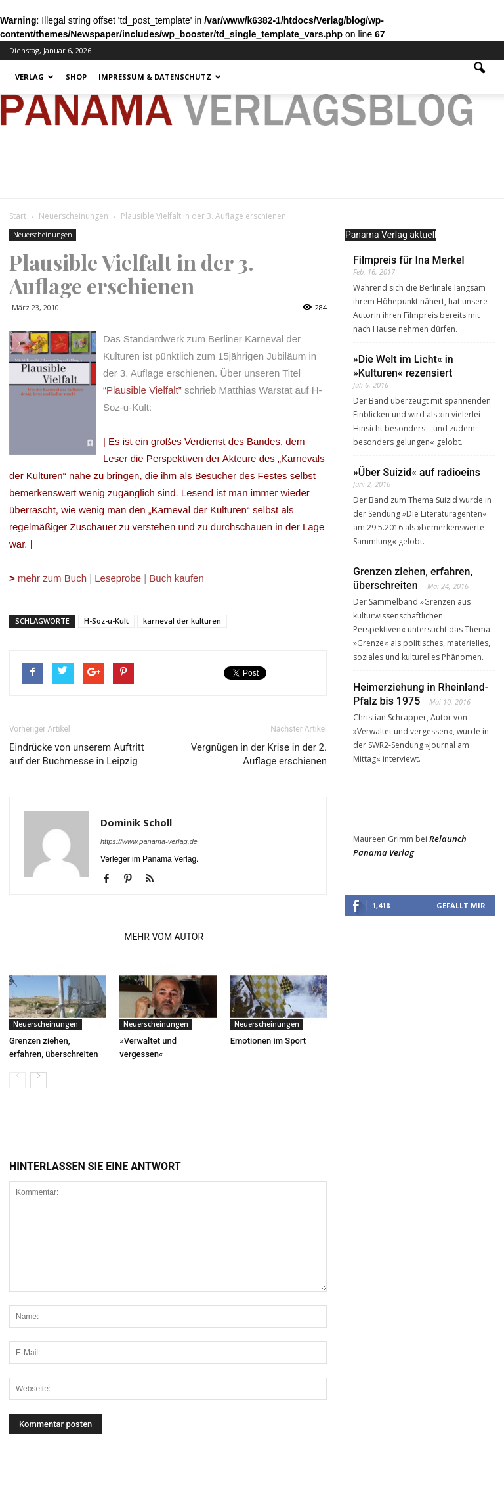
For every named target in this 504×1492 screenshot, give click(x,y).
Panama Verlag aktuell (390, 234)
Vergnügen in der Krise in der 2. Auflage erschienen (259, 754)
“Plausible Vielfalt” (142, 390)
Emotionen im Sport (268, 1041)
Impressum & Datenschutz (159, 77)
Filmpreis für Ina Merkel (409, 260)
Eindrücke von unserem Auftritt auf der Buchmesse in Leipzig (76, 754)
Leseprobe (117, 578)
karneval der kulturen (182, 621)
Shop (76, 77)
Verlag (34, 77)
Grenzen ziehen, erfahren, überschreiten (412, 578)
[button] (479, 77)
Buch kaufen (176, 578)
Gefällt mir (461, 905)
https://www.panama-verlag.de (149, 841)
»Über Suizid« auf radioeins (416, 472)
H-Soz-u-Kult (106, 621)
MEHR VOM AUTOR (163, 936)
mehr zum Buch (52, 578)
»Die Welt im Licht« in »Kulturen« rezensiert (403, 366)
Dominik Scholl (136, 822)
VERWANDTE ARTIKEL (62, 936)
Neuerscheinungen (42, 234)
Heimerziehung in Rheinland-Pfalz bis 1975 (420, 694)
